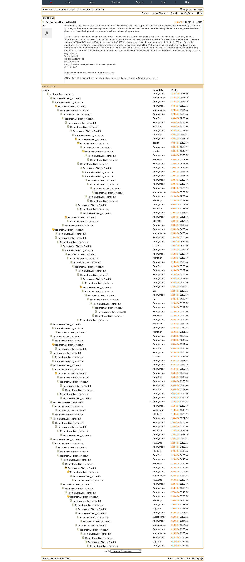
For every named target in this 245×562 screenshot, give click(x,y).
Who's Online (187, 13)
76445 (200, 22)
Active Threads (159, 13)
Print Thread (48, 18)
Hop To (107, 551)
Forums (49, 9)
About (92, 2)
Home (68, 2)
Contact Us (172, 558)
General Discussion (66, 9)
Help (187, 2)
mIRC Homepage (194, 558)
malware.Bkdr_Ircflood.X (62, 94)
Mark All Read (63, 558)
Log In (198, 9)
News (163, 2)
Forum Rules (48, 558)
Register (139, 2)
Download (115, 2)
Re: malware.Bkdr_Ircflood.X (61, 22)
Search (173, 13)
